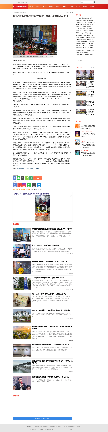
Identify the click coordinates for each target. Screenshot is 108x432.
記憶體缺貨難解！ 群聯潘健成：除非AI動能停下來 (88, 50)
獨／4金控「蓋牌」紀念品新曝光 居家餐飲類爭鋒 (88, 18)
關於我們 (40, 426)
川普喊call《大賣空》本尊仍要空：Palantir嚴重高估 (88, 43)
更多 (92, 67)
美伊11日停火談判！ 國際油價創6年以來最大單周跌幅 (89, 24)
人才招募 (35, 426)
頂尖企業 (45, 6)
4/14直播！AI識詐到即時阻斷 (86, 131)
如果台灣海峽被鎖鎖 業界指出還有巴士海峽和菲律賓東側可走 (91, 39)
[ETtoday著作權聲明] (36, 189)
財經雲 (20, 6)
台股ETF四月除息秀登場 (82, 52)
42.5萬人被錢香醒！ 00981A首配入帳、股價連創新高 (89, 28)
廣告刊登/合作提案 (47, 426)
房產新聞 (85, 6)
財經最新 (38, 6)
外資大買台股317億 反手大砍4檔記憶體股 (86, 45)
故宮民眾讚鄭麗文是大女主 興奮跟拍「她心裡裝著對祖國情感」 (90, 94)
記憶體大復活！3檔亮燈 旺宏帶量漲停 (85, 30)
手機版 (22, 0)
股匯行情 (58, 6)
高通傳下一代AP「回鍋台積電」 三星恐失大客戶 (88, 33)
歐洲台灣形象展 (20, 168)
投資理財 (31, 6)
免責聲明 (78, 426)
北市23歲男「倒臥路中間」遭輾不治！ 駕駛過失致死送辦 (90, 103)
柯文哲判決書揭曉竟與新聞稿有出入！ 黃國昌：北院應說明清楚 (90, 84)
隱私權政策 (66, 426)
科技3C (65, 6)
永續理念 (37, 168)
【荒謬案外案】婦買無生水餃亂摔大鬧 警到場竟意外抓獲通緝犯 (31, 194)
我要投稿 (29, 426)
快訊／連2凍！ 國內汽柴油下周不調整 (86, 35)
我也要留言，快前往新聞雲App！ (42, 418)
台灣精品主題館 (29, 168)
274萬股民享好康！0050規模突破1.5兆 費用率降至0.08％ (90, 37)
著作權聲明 (72, 426)
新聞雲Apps (28, 0)
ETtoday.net (57, 429)
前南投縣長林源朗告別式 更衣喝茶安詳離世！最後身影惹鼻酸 (90, 112)
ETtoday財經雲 (78, 60)
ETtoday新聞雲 (16, 0)
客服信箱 (55, 426)
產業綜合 (78, 6)
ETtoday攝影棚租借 (84, 150)
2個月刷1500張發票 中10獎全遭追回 (85, 22)
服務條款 (60, 426)
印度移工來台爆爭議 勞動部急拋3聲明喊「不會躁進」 (89, 26)
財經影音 (72, 6)
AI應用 (42, 168)
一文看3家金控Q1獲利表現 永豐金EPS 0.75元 (87, 54)
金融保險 (51, 6)
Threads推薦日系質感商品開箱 (86, 124)
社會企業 (92, 6)
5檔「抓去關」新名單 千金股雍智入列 (85, 48)
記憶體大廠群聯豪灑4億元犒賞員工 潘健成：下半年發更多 (90, 20)
